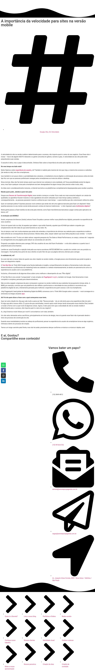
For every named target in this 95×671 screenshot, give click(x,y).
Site (46, 132)
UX (50, 132)
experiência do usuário (23, 170)
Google (42, 132)
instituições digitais (83, 206)
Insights (50, 277)
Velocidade (55, 132)
